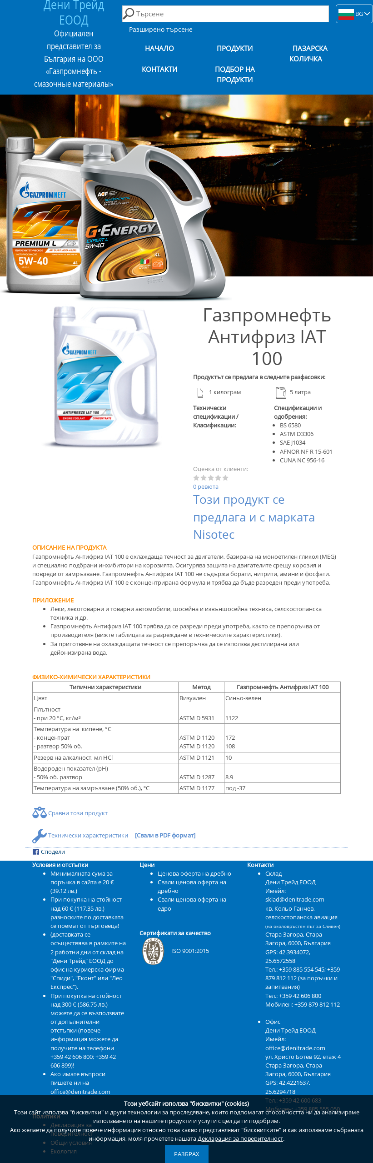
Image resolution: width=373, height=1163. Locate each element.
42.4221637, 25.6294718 (287, 1086)
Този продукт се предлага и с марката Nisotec (254, 516)
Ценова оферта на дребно (194, 873)
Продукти (235, 48)
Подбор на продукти (235, 75)
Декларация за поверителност (240, 1138)
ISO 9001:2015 (174, 951)
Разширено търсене (161, 29)
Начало (159, 48)
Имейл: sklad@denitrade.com (294, 895)
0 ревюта (206, 486)
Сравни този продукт (70, 813)
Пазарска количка (308, 54)
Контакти (159, 69)
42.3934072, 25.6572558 (287, 956)
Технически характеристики (80, 835)
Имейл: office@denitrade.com (295, 1043)
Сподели (48, 851)
